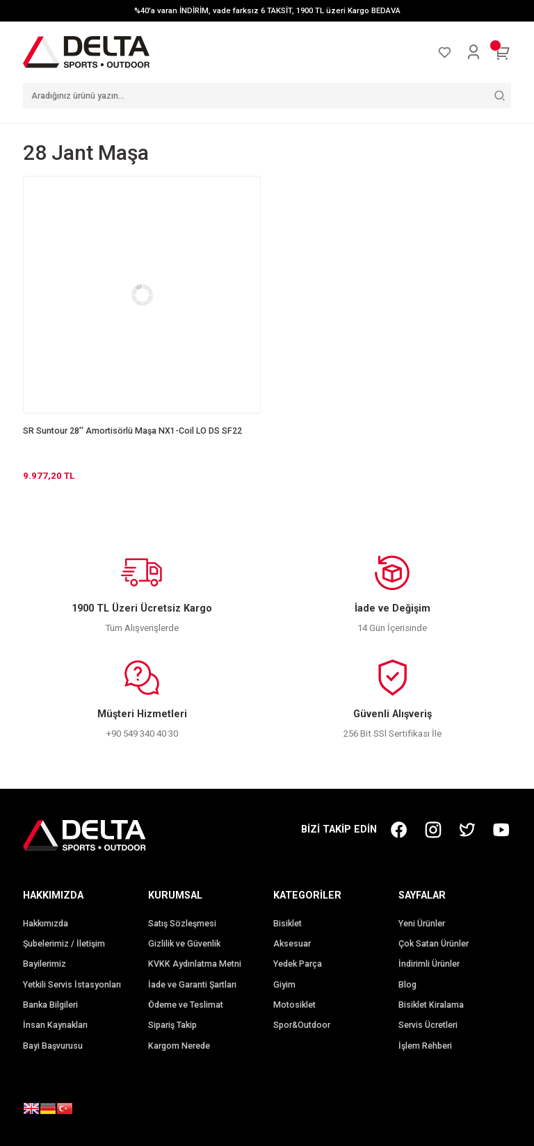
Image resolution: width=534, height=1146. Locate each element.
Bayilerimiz (44, 964)
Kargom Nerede (179, 1046)
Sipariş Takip (172, 1025)
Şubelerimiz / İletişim (64, 944)
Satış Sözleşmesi (182, 923)
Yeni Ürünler (421, 923)
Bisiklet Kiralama (431, 1005)
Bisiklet (287, 923)
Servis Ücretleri (428, 1025)
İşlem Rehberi (425, 1046)
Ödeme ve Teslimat (185, 1005)
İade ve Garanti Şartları (192, 985)
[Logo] (86, 51)
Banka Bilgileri (50, 1005)
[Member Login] (473, 52)
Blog (407, 985)
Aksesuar (292, 944)
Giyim (284, 985)
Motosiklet (294, 1005)
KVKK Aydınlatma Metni (194, 964)
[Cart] (502, 52)
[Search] (267, 95)
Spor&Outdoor (301, 1025)
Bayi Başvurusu (53, 1046)
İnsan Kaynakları (55, 1025)
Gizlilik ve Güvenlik (184, 944)
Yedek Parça (297, 964)
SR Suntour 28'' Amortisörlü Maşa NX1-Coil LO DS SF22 (132, 431)
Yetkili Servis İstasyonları (72, 985)
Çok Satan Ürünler (433, 944)
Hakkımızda (45, 923)
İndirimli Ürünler (429, 964)
